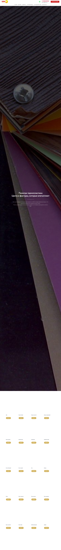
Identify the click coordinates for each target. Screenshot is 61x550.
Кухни (16, 4)
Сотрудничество (37, 4)
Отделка (24, 4)
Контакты (44, 4)
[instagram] (39, 1)
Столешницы (30, 4)
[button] (55, 2)
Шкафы (19, 4)
